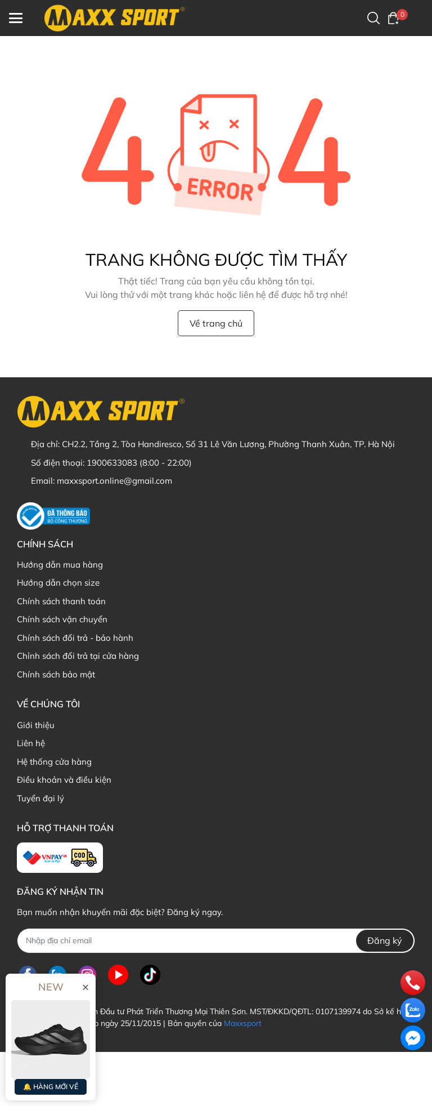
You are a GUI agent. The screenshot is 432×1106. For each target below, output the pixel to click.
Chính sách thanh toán (61, 601)
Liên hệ (31, 743)
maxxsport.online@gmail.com (114, 480)
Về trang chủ (216, 323)
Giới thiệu (36, 725)
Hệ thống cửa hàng (54, 761)
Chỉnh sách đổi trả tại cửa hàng (78, 655)
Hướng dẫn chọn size (58, 582)
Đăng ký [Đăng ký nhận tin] (384, 940)
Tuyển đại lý (40, 798)
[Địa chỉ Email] (216, 940)
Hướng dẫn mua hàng (60, 564)
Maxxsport (243, 1023)
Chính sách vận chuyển (62, 619)
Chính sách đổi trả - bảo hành (75, 637)
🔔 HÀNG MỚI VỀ (50, 1086)
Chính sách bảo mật (56, 674)
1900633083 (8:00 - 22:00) (139, 462)
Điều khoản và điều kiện (64, 779)
